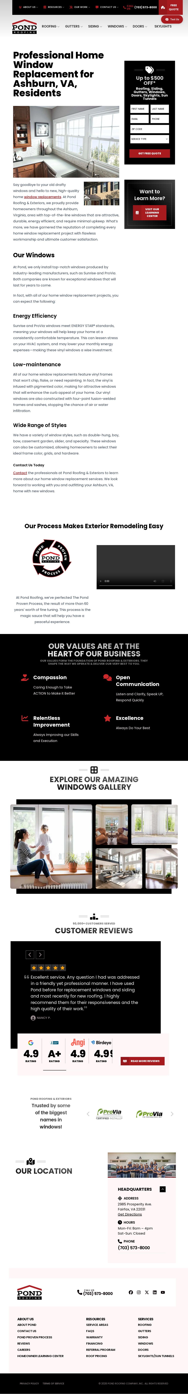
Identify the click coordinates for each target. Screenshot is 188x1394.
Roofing (49, 26)
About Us (27, 7)
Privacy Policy (29, 1383)
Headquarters (142, 1189)
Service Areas (97, 1325)
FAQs (90, 1331)
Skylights (163, 26)
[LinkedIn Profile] (155, 1292)
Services (145, 1319)
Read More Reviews (140, 1061)
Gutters (72, 26)
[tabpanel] (94, 846)
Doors (138, 26)
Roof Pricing (96, 1356)
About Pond (27, 1325)
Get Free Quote (149, 153)
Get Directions (130, 1214)
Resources (52, 7)
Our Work (79, 7)
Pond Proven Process (34, 1337)
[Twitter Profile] (147, 1292)
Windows (116, 26)
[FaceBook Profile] (131, 1292)
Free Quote (169, 7)
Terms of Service (53, 1383)
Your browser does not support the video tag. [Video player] (136, 567)
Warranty (94, 1337)
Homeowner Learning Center (40, 1356)
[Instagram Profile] (139, 1292)
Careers (23, 1350)
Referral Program (100, 1350)
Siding (93, 26)
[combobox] (149, 139)
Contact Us (106, 7)
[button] (54, 1070)
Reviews (23, 1343)
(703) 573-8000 (134, 1248)
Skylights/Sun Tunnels (156, 1356)
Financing (94, 1343)
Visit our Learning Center (146, 212)
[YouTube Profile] (163, 1292)
